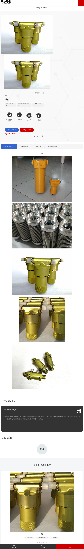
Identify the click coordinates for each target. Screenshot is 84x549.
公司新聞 (56, 512)
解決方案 (37, 507)
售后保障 (65, 515)
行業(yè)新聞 (57, 515)
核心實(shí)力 (27, 78)
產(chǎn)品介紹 (10, 78)
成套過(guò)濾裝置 (22, 515)
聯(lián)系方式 (78, 512)
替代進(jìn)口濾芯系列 (41, 8)
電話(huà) (42, 546)
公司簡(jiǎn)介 (5, 512)
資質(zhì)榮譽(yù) (6, 517)
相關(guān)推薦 (57, 78)
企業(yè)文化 (4, 515)
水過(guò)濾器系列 (22, 517)
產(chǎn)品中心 (21, 507)
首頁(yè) (14, 546)
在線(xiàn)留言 (78, 515)
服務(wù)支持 (67, 507)
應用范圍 (42, 78)
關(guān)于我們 (6, 507)
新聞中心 (56, 507)
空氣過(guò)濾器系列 (22, 520)
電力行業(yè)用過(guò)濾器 (24, 522)
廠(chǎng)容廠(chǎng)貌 (7, 520)
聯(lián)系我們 (78, 507)
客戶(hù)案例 (47, 507)
